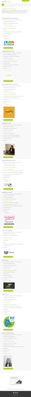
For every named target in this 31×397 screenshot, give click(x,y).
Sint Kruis (10, 87)
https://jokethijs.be (8, 133)
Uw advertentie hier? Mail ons (15, 384)
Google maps (13, 21)
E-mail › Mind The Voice (6, 268)
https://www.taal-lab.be (9, 94)
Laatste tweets (5, 277)
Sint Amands (8, 263)
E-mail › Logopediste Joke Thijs (7, 131)
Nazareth (9, 21)
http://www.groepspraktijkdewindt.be (10, 202)
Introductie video (10, 277)
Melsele (9, 336)
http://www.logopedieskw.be (9, 61)
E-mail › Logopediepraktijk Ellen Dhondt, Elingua (9, 26)
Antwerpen (4, 54)
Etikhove (9, 297)
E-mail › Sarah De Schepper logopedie (8, 341)
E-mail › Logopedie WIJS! (6, 302)
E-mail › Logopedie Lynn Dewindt (7, 200)
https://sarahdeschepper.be (9, 343)
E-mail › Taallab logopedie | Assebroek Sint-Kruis (9, 92)
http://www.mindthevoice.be (9, 270)
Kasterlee (8, 195)
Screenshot (14, 28)
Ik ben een (25, 0)
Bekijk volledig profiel (8, 157)
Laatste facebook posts (6, 35)
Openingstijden (5, 99)
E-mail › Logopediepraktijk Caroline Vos (8, 59)
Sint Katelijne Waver (9, 54)
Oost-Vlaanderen (5, 21)
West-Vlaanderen (5, 87)
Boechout (8, 126)
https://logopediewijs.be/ (9, 304)
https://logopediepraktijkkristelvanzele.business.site (12, 170)
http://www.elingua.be (8, 28)
